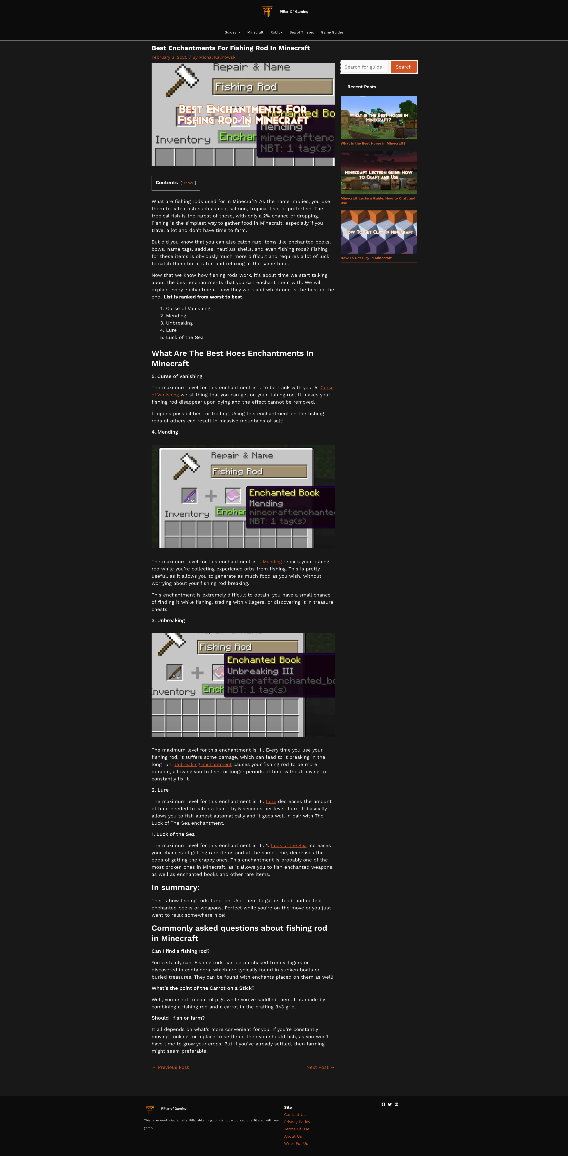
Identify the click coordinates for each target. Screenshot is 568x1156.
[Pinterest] (396, 1105)
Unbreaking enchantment (205, 764)
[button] (238, 32)
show (188, 182)
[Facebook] (383, 1105)
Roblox (277, 32)
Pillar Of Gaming (294, 11)
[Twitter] (390, 1105)
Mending (273, 561)
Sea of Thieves (302, 32)
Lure (271, 801)
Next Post (320, 1067)
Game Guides (332, 32)
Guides (233, 32)
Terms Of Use (296, 1129)
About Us (293, 1136)
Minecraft (255, 32)
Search (404, 66)
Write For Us (296, 1143)
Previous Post (171, 1067)
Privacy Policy (297, 1122)
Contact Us (295, 1114)
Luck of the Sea (289, 845)
